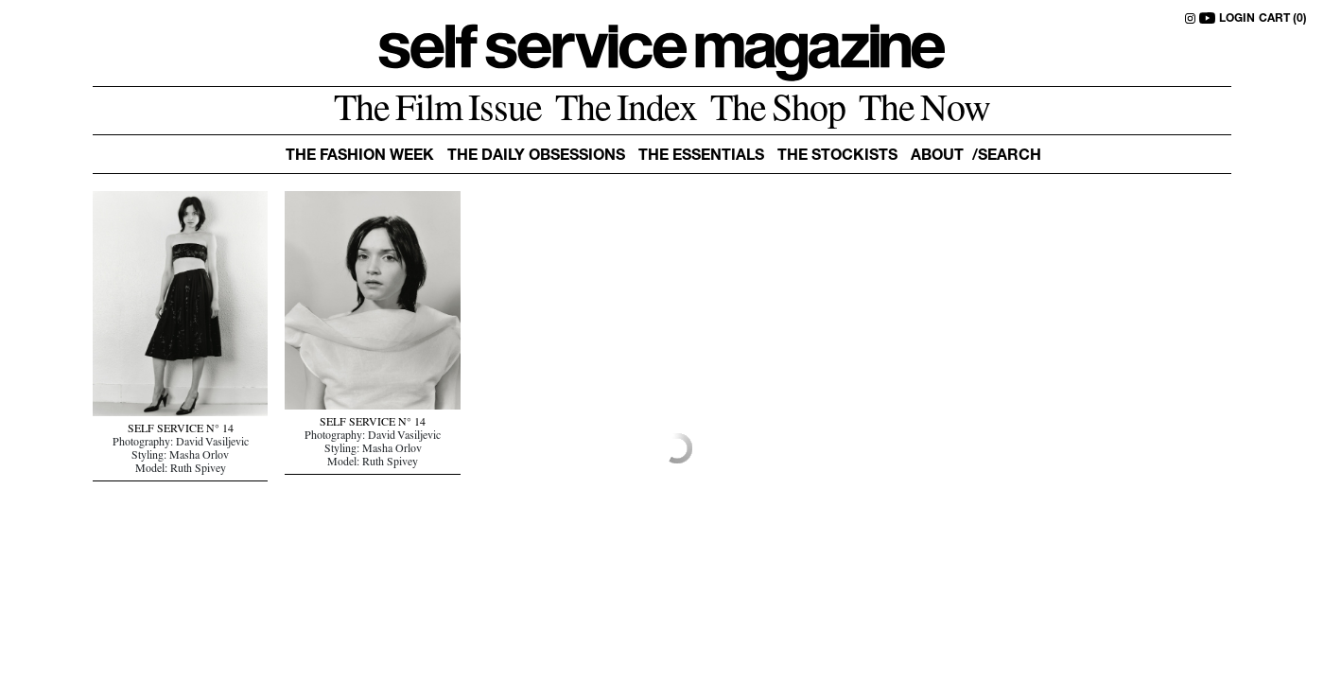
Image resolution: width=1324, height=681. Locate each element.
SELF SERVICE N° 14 (181, 430)
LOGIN (1237, 19)
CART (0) (1283, 19)
